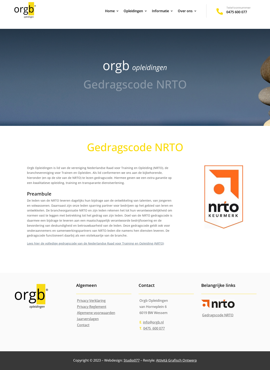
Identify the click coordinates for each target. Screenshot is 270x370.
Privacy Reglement (91, 306)
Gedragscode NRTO (218, 315)
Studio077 (132, 360)
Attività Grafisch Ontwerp (176, 360)
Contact (83, 325)
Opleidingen (133, 11)
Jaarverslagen (88, 319)
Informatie (160, 11)
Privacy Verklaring (91, 300)
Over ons (185, 11)
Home (110, 11)
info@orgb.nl (153, 322)
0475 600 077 (236, 12)
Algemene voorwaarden (96, 312)
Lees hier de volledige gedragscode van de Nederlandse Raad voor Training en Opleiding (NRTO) (95, 243)
